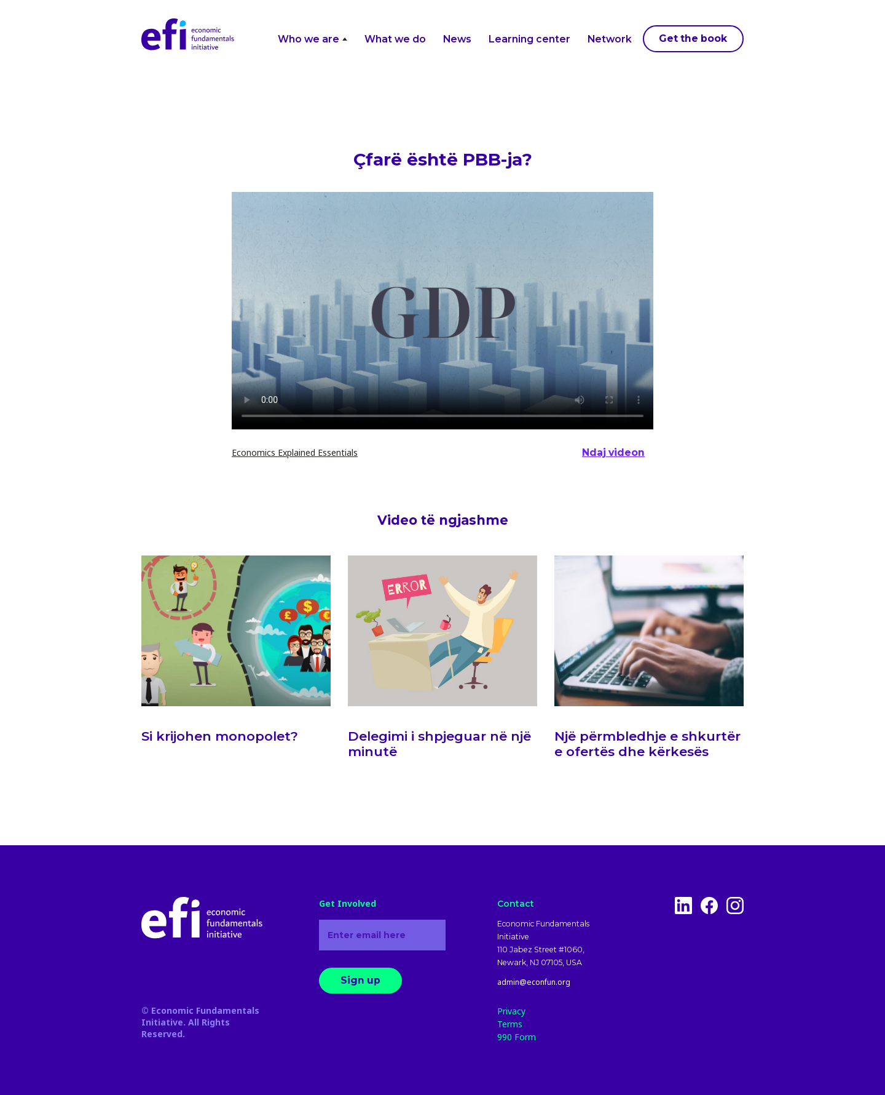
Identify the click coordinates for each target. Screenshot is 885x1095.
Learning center (529, 39)
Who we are (312, 39)
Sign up (360, 980)
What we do (395, 39)
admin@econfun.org (533, 982)
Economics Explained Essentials (295, 452)
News (457, 39)
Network (610, 39)
